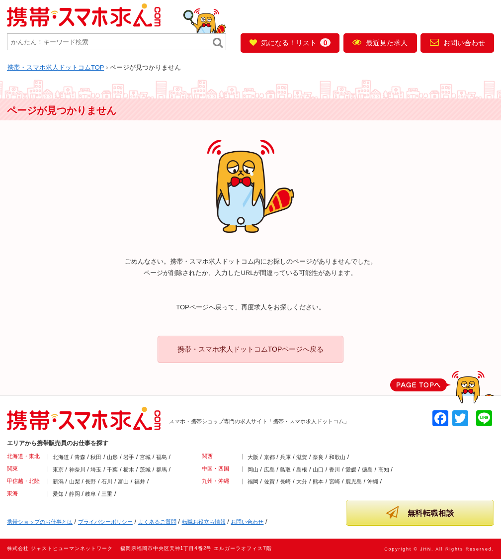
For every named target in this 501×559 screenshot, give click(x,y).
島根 (301, 469)
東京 (58, 469)
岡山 (253, 469)
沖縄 (372, 481)
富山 (123, 481)
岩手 (128, 457)
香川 (334, 469)
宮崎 (334, 481)
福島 (161, 457)
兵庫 (285, 457)
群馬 (161, 469)
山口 (318, 469)
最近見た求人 (380, 42)
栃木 (128, 469)
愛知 (58, 494)
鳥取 (285, 469)
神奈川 (77, 469)
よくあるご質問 (157, 522)
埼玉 (95, 469)
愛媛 (350, 469)
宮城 (145, 457)
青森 (80, 457)
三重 (106, 494)
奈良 (318, 457)
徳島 (367, 469)
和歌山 (337, 457)
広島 (269, 469)
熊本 (318, 481)
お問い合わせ (457, 42)
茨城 (145, 469)
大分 (301, 481)
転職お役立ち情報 (204, 522)
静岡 (74, 494)
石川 (106, 481)
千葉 (112, 469)
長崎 (285, 481)
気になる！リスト (290, 42)
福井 (139, 481)
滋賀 (301, 457)
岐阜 (90, 494)
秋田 (95, 457)
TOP (55, 67)
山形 (112, 457)
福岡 (253, 481)
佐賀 (269, 481)
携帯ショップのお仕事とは (40, 522)
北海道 (61, 457)
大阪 (253, 457)
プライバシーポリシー (105, 522)
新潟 (58, 481)
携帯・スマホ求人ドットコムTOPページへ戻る (250, 349)
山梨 (74, 481)
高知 (383, 469)
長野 (90, 481)
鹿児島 (353, 481)
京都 (269, 457)
